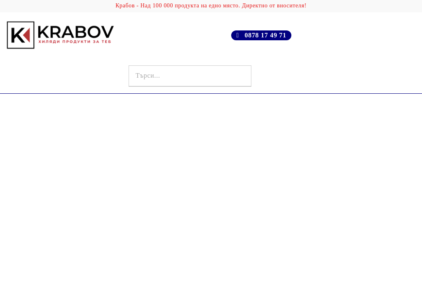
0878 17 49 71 (265, 35)
